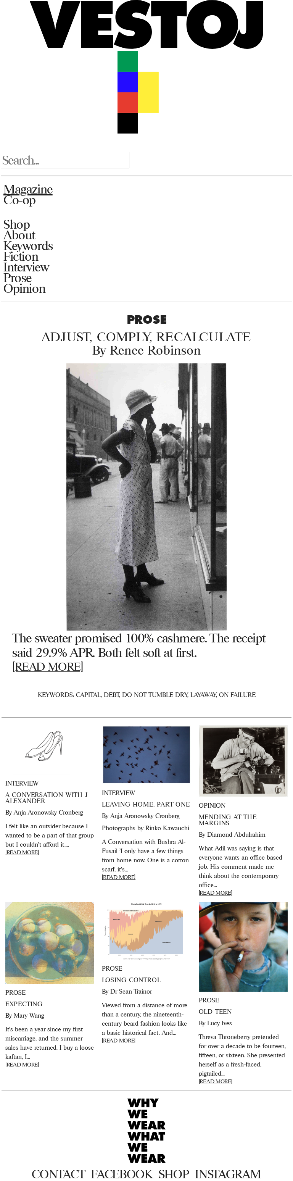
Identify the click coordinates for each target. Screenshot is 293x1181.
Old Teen (215, 1011)
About (19, 235)
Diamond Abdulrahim (236, 834)
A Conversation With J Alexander (46, 797)
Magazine (28, 189)
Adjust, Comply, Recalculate (146, 337)
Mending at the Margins (228, 819)
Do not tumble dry (154, 694)
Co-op (19, 200)
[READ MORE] (47, 666)
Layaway (203, 694)
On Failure (237, 694)
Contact (58, 1174)
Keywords (28, 245)
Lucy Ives (219, 1023)
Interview (26, 267)
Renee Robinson (155, 350)
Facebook (121, 1174)
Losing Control (131, 979)
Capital (88, 694)
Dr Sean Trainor (131, 991)
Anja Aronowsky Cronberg (48, 812)
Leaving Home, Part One (146, 804)
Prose (17, 277)
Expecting (24, 1003)
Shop (16, 224)
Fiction (20, 256)
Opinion (24, 288)
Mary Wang (29, 1015)
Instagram (228, 1174)
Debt (111, 694)
